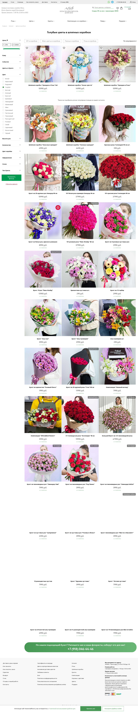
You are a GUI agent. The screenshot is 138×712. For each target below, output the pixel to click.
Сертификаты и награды (44, 663)
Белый (7, 79)
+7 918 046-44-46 (121, 2)
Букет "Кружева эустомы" (80, 581)
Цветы (31, 21)
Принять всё (91, 709)
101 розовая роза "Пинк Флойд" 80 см (80, 242)
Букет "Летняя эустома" (117, 581)
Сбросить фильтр (11, 184)
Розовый (8, 122)
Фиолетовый (9, 130)
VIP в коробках (31, 41)
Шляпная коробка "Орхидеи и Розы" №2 (43, 85)
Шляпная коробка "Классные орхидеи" (43, 145)
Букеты (50, 21)
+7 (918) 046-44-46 (80, 649)
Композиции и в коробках (76, 21)
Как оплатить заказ (32, 2)
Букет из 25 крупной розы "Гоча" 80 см (80, 387)
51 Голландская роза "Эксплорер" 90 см (80, 436)
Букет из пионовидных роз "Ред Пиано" (80, 484)
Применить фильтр (11, 178)
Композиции (76, 675)
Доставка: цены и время (10, 663)
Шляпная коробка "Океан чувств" (80, 85)
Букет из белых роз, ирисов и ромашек (43, 242)
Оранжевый (9, 110)
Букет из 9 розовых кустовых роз (117, 242)
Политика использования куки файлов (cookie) (51, 684)
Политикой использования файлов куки (62, 709)
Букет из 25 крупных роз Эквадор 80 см (43, 193)
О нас (12, 2)
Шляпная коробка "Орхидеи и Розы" (117, 85)
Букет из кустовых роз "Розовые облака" (80, 533)
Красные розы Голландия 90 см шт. (117, 145)
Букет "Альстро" (43, 339)
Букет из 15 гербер (117, 290)
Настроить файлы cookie (113, 709)
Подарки (122, 21)
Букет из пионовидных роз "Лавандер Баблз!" (117, 484)
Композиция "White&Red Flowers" (43, 436)
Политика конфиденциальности (47, 678)
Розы (13, 21)
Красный (8, 96)
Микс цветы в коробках (51, 41)
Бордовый (8, 84)
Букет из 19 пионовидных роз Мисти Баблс (117, 630)
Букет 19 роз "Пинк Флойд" (43, 290)
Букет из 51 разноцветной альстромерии (80, 630)
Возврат (5, 675)
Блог (38, 675)
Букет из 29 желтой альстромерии (43, 630)
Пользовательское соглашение (47, 681)
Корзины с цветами (78, 678)
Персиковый (9, 116)
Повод (102, 21)
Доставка (45, 2)
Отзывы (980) (64, 2)
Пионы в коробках (72, 41)
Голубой (7, 87)
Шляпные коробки (77, 669)
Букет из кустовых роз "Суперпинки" (43, 533)
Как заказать (7, 666)
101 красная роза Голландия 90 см (117, 193)
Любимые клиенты (43, 672)
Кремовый (8, 99)
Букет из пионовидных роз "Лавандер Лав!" (43, 484)
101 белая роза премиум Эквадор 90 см (80, 193)
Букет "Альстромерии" (80, 339)
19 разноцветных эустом (43, 581)
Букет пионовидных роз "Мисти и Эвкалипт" (117, 533)
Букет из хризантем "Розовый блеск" (43, 387)
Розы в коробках (90, 41)
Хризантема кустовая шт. (80, 290)
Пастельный (9, 113)
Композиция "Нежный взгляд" (117, 387)
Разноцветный (9, 119)
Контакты (54, 2)
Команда (20, 2)
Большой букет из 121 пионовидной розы (117, 436)
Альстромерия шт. (117, 339)
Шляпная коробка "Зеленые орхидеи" (80, 145)
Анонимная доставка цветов (46, 669)
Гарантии (6, 672)
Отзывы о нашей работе (10, 681)
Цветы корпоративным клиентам (47, 666)
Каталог (5, 2)
